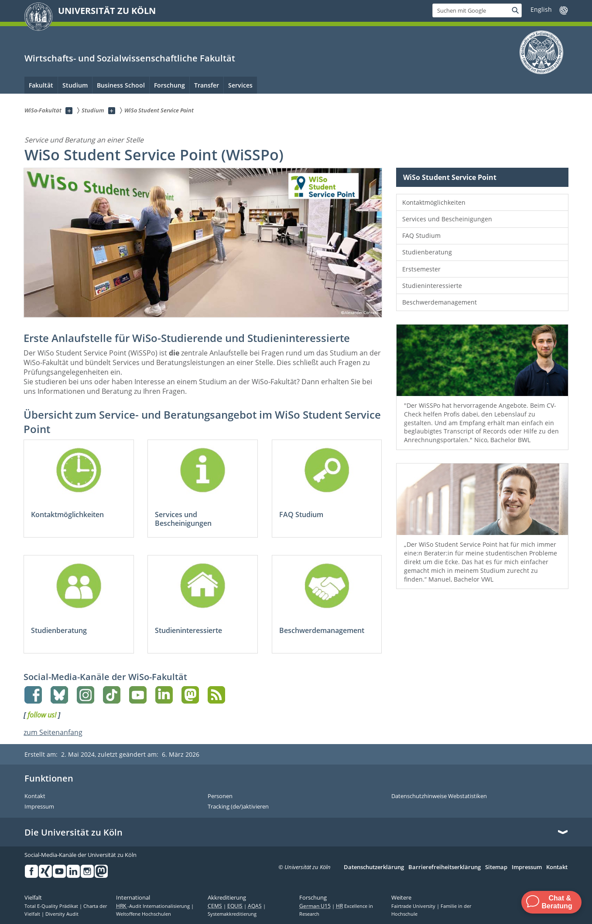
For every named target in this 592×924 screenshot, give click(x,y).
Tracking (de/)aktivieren (238, 806)
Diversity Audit (62, 914)
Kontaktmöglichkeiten (433, 202)
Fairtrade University (414, 906)
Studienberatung (427, 252)
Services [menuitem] (240, 85)
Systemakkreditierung (232, 914)
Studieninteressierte (432, 285)
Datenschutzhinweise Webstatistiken (439, 796)
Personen (220, 796)
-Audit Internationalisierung (153, 906)
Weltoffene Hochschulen (143, 914)
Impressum (39, 806)
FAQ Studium (421, 235)
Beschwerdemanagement (439, 302)
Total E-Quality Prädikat (51, 906)
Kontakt (34, 796)
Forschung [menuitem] (169, 85)
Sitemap (496, 867)
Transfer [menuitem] (206, 85)
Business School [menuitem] (121, 85)
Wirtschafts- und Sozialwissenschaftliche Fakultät (129, 58)
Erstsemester (421, 269)
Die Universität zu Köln (73, 832)
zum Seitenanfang (53, 732)
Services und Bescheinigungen (447, 219)
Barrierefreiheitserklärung (444, 867)
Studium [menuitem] (75, 85)
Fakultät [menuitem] (41, 85)
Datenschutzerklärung (374, 867)
